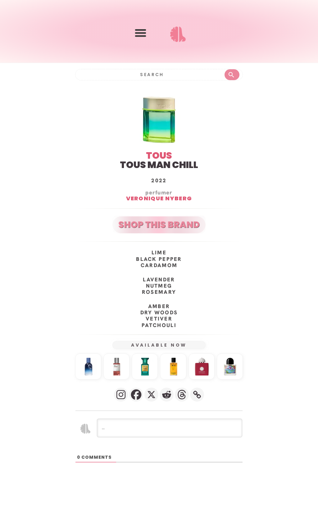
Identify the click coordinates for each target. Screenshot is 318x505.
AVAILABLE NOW (159, 360)
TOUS (159, 170)
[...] (169, 443)
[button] (140, 33)
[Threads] (182, 409)
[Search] (152, 74)
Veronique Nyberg (159, 213)
